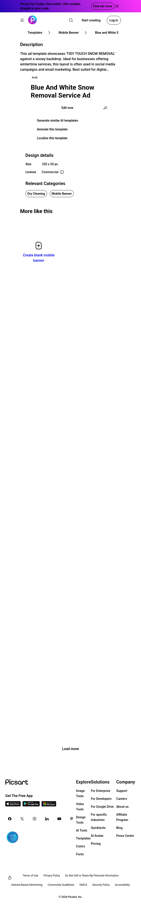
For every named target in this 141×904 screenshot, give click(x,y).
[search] (71, 20)
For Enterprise (100, 791)
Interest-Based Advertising (26, 884)
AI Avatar (97, 835)
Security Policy (101, 884)
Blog (119, 828)
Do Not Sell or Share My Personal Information (91, 875)
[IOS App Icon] (13, 805)
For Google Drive (102, 806)
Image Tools (80, 793)
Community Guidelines (61, 884)
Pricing (96, 843)
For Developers (101, 798)
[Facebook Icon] (9, 818)
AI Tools (81, 830)
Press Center (125, 835)
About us (122, 806)
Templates (83, 838)
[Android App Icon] (31, 805)
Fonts (80, 854)
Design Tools (81, 819)
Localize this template (52, 138)
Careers (121, 798)
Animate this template (52, 129)
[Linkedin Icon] (46, 818)
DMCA (83, 884)
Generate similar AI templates (57, 120)
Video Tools (80, 806)
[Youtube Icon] (59, 818)
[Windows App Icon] (49, 805)
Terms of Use (30, 875)
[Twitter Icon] (22, 818)
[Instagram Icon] (34, 818)
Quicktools (98, 828)
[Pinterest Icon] (71, 818)
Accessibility (122, 884)
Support (121, 791)
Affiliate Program (122, 817)
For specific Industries (99, 817)
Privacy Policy (52, 875)
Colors (80, 846)
